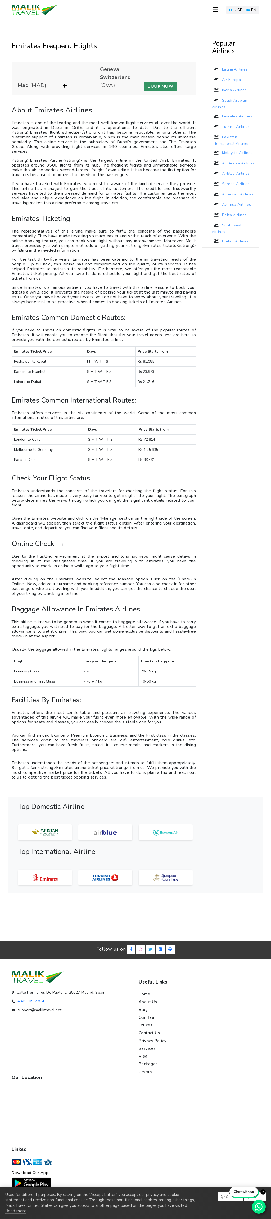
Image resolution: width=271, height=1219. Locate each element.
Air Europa (226, 80)
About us (148, 1001)
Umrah (145, 1071)
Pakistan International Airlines (230, 139)
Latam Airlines (230, 69)
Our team (148, 1017)
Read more (15, 1210)
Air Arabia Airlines (233, 163)
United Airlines (230, 241)
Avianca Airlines (231, 204)
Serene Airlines (231, 184)
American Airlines (233, 194)
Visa (143, 1056)
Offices (146, 1025)
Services (147, 1048)
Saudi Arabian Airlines (229, 103)
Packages (148, 1064)
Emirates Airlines (232, 116)
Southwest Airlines (227, 227)
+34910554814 (30, 1001)
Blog (143, 1009)
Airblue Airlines (231, 173)
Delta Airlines (229, 215)
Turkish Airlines (231, 126)
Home (144, 994)
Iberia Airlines (229, 90)
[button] (242, 9)
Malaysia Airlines (232, 153)
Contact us (149, 1033)
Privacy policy (152, 1040)
